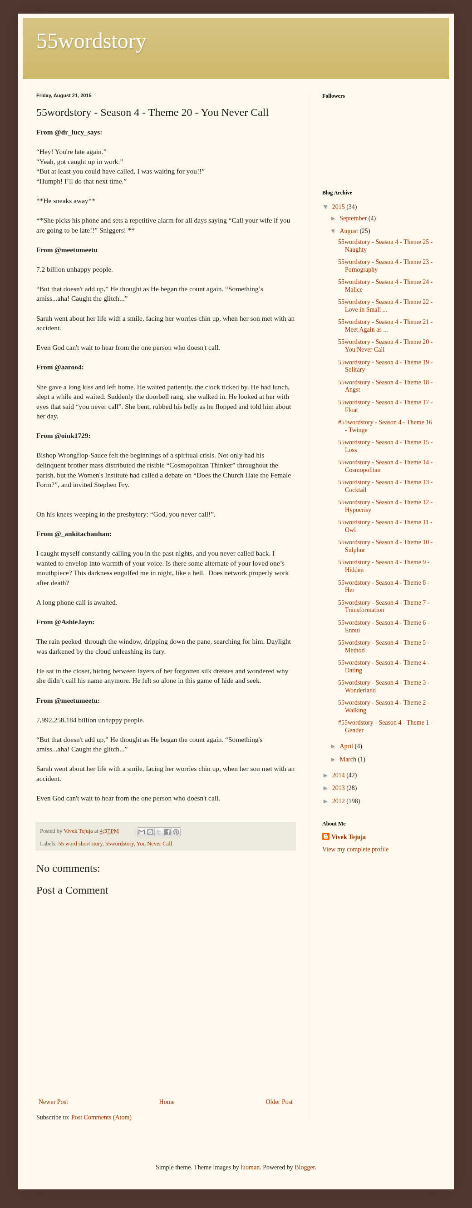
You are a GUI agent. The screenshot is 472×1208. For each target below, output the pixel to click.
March (348, 759)
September (353, 218)
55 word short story (80, 843)
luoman (250, 1167)
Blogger (305, 1167)
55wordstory (91, 41)
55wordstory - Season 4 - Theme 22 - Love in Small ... (385, 305)
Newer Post (53, 1102)
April (346, 746)
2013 (339, 788)
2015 (339, 207)
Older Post (279, 1102)
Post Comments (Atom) (101, 1117)
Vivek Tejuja (348, 837)
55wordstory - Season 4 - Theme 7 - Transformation (384, 606)
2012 (339, 801)
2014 (339, 775)
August (349, 231)
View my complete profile (355, 849)
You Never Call (154, 843)
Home (167, 1102)
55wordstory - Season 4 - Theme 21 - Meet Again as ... (385, 325)
